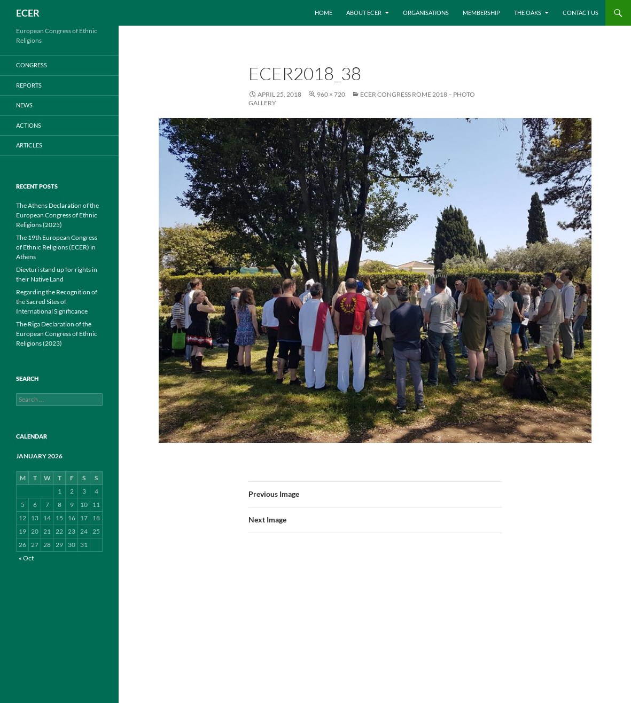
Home (323, 12)
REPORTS (29, 85)
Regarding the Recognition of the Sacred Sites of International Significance (56, 301)
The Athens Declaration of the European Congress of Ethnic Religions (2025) (57, 215)
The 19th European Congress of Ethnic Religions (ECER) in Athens (56, 247)
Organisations (426, 12)
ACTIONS (28, 125)
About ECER (363, 12)
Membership (481, 12)
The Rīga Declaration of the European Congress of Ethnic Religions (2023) (56, 333)
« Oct (26, 558)
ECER (28, 13)
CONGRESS (31, 64)
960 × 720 (331, 94)
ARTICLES (29, 145)
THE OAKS (527, 12)
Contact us (580, 12)
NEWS (24, 104)
